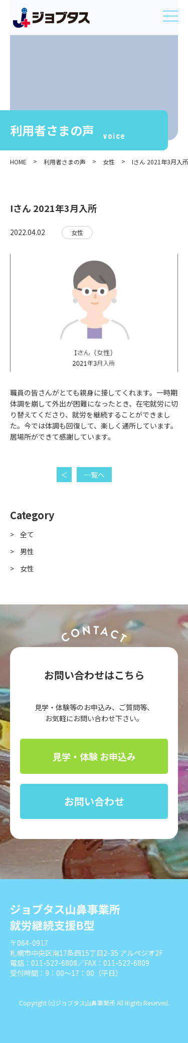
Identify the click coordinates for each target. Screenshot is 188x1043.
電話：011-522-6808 (43, 963)
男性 (27, 551)
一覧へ (94, 475)
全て (27, 534)
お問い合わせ (94, 801)
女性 (77, 232)
